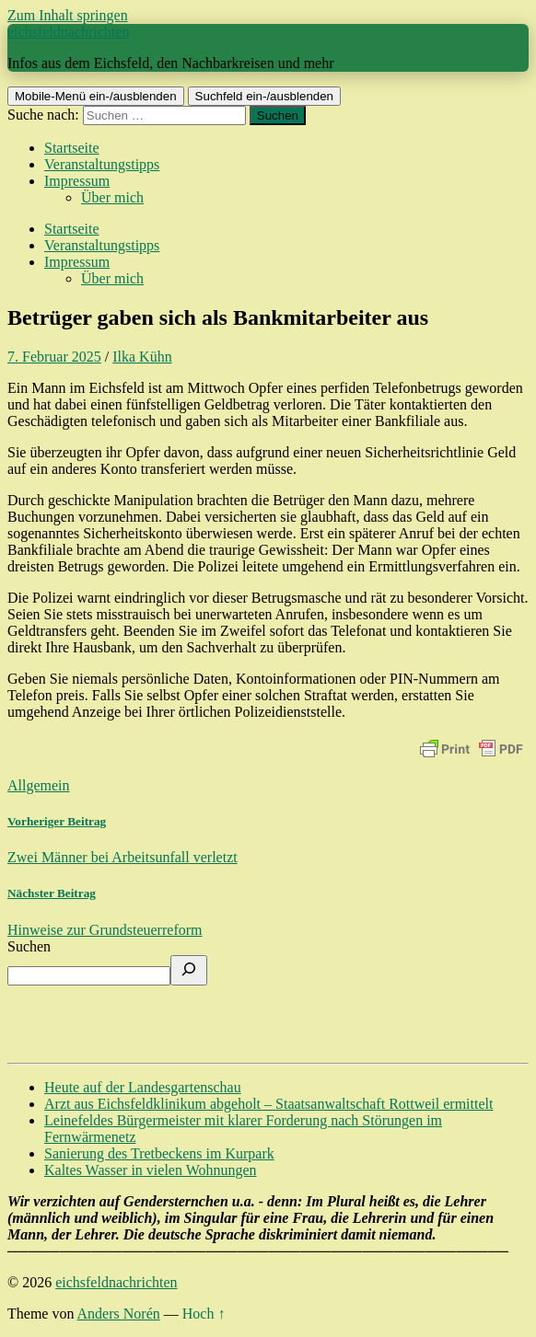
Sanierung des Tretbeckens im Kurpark (159, 1153)
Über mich (112, 197)
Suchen (29, 946)
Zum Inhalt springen (67, 15)
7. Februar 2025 (54, 356)
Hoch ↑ (204, 1313)
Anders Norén (118, 1313)
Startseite (71, 148)
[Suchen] (188, 970)
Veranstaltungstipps (101, 164)
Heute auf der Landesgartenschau (142, 1087)
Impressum (77, 181)
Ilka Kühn (141, 356)
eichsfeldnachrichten (68, 32)
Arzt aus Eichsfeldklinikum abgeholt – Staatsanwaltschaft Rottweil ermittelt (268, 1104)
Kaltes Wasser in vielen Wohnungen (150, 1170)
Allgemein (38, 785)
